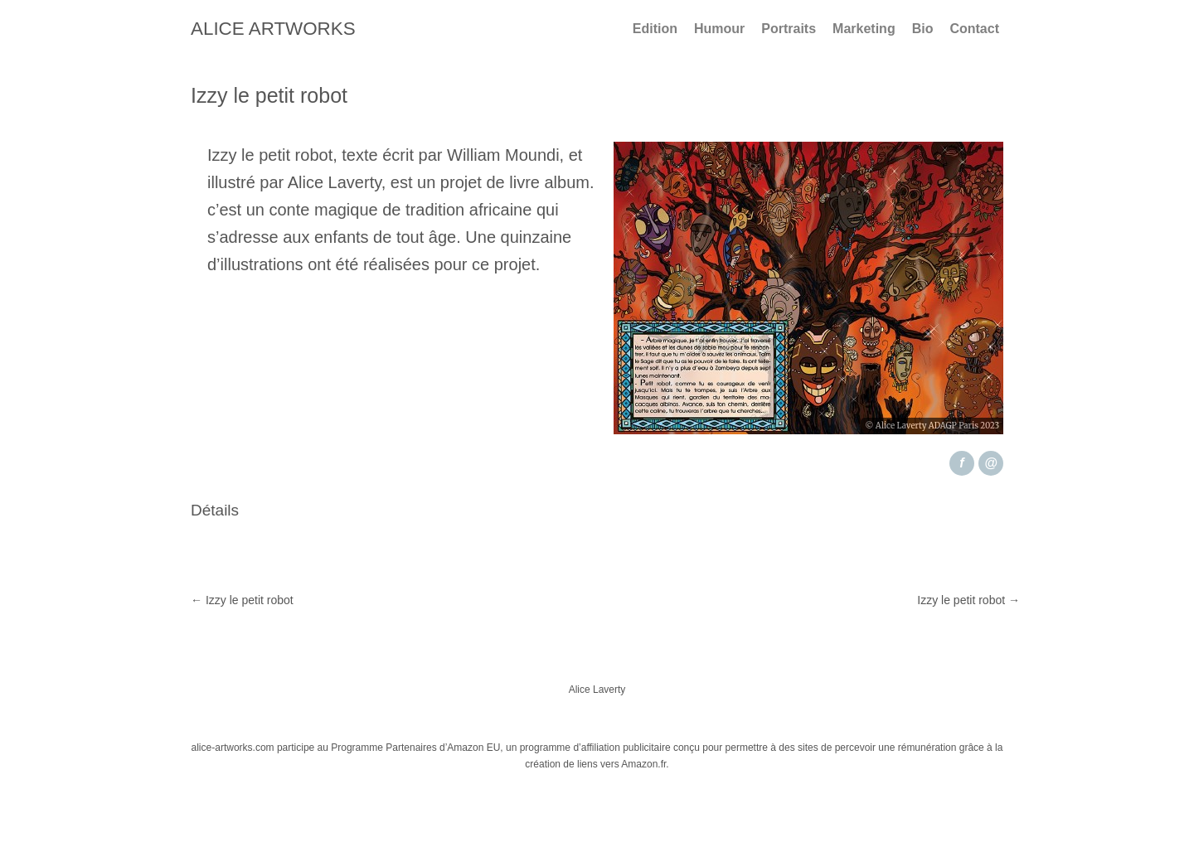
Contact (974, 29)
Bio (923, 29)
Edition (655, 29)
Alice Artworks (273, 28)
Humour (719, 29)
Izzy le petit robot (242, 600)
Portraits (788, 29)
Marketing (864, 29)
